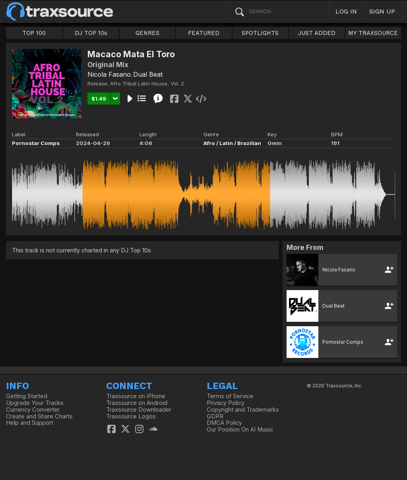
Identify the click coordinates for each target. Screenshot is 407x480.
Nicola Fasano (109, 74)
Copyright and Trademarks (243, 409)
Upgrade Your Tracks (35, 402)
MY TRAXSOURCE (373, 33)
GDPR (215, 416)
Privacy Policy (225, 402)
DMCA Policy (224, 422)
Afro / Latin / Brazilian (232, 143)
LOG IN (346, 11)
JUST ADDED (316, 33)
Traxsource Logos (131, 416)
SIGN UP (382, 11)
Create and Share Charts (39, 416)
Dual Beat (148, 74)
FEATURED (203, 33)
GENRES (147, 33)
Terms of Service (230, 396)
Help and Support (29, 422)
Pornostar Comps (36, 143)
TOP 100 (34, 33)
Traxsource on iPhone (135, 396)
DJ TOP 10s (91, 33)
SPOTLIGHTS (260, 33)
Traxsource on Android (136, 402)
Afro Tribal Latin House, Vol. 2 (147, 83)
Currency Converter (33, 409)
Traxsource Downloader (138, 409)
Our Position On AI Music (240, 429)
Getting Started (26, 396)
